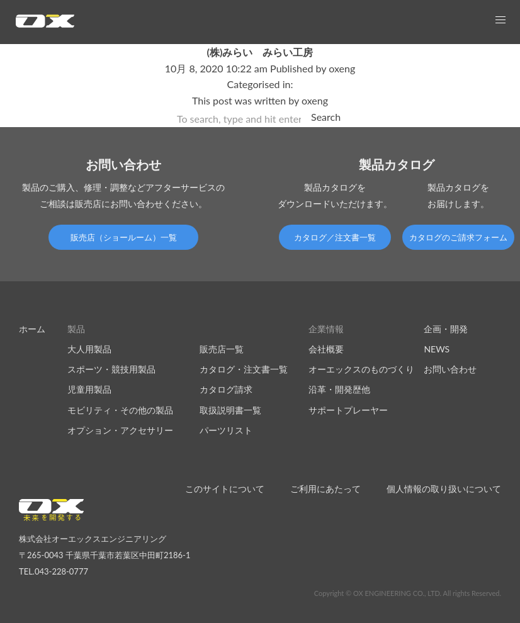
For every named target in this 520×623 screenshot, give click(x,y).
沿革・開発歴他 (339, 389)
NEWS (436, 349)
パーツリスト (226, 430)
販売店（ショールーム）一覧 (124, 237)
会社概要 (326, 349)
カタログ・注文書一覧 (244, 369)
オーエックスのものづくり (361, 369)
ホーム (32, 328)
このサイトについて (224, 488)
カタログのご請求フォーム (458, 237)
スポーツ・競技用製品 (111, 369)
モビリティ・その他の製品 (120, 410)
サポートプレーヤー (348, 410)
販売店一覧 (222, 349)
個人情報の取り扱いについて (444, 488)
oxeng (342, 68)
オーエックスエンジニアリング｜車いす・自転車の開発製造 (45, 24)
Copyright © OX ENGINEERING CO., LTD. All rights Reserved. (407, 593)
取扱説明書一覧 (230, 410)
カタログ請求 (226, 389)
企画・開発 (446, 328)
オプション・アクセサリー (120, 430)
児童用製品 (89, 389)
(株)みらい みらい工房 (260, 52)
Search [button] (326, 117)
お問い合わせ (450, 369)
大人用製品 (89, 349)
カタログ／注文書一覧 (335, 237)
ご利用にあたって (325, 488)
